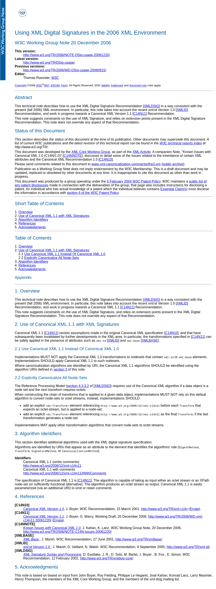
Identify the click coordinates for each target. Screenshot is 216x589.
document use (138, 85)
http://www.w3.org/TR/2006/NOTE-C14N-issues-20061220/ (67, 531)
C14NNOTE (73, 155)
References (27, 223)
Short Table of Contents (39, 203)
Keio (64, 85)
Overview (26, 212)
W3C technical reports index (181, 143)
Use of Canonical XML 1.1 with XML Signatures (54, 216)
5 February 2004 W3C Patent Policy (134, 181)
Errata (194, 509)
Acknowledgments (32, 227)
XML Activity (142, 152)
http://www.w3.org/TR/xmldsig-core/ (106, 558)
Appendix (23, 277)
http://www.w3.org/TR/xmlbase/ (138, 539)
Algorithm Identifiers (33, 219)
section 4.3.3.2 (78, 386)
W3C (55, 78)
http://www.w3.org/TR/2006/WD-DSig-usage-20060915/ (64, 70)
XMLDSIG (151, 106)
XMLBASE (150, 340)
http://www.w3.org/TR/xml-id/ (188, 547)
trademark (117, 85)
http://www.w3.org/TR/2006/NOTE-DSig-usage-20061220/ (66, 55)
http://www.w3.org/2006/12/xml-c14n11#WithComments (64, 473)
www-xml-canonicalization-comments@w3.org (126, 164)
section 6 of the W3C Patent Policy (93, 193)
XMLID (182, 110)
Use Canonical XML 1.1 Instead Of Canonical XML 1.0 (64, 254)
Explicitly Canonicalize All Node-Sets (51, 258)
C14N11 (139, 113)
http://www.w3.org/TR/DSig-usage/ (49, 62)
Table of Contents (33, 238)
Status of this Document (40, 130)
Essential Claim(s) (174, 189)
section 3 (60, 369)
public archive (173, 164)
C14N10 (105, 159)
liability (105, 85)
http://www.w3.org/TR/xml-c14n (164, 509)
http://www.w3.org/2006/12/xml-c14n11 (52, 465)
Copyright (21, 85)
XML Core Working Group (91, 152)
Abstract (23, 97)
